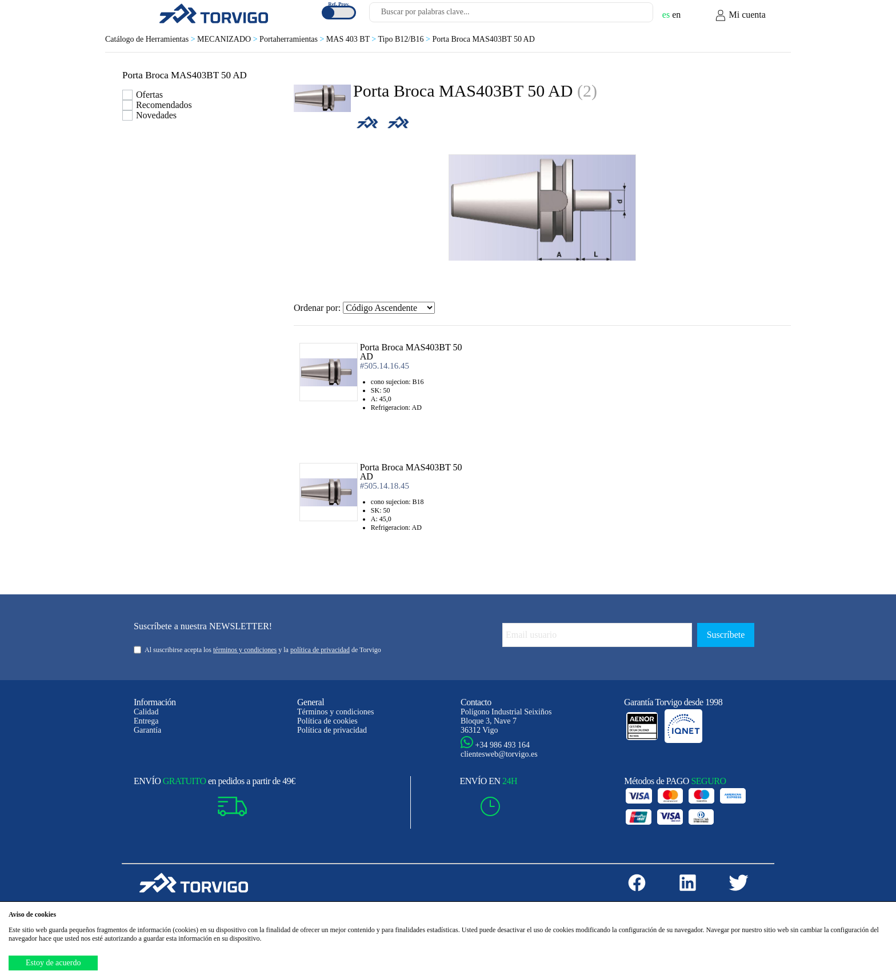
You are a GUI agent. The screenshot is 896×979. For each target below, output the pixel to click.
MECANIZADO (228, 39)
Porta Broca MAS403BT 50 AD (483, 39)
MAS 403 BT (352, 39)
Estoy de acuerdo (53, 962)
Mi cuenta (740, 15)
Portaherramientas (292, 39)
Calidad (146, 712)
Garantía (147, 730)
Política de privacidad (332, 730)
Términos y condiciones (335, 712)
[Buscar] (630, 15)
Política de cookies (327, 721)
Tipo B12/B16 (405, 39)
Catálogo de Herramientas (151, 39)
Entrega (146, 721)
